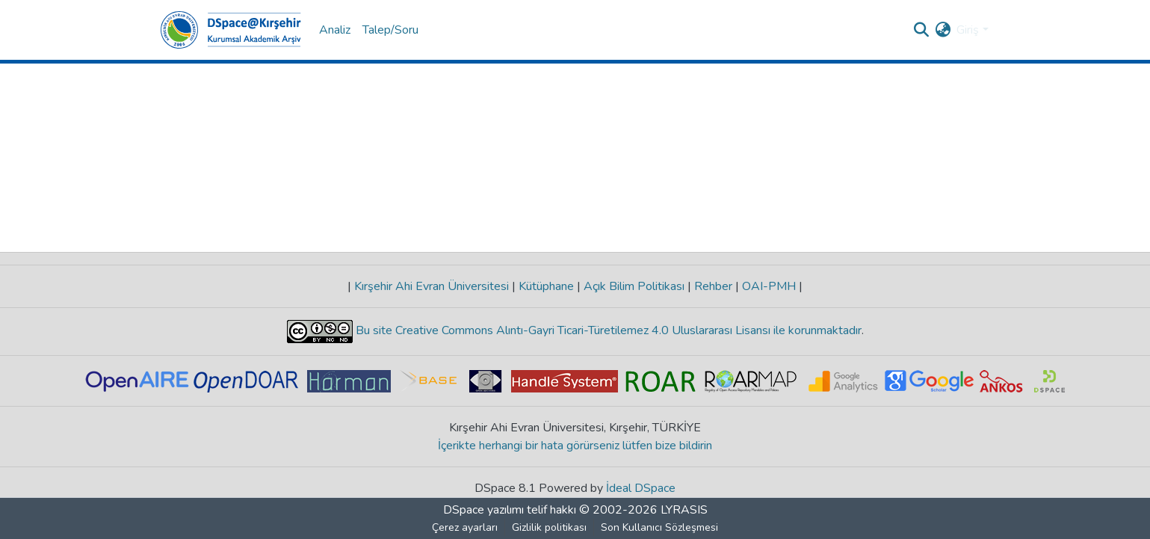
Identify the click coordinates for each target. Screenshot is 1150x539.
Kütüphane (546, 286)
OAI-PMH (769, 286)
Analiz (334, 30)
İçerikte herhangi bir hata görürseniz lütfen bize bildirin (575, 445)
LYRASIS (684, 510)
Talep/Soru (390, 30)
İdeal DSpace (641, 488)
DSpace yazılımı (483, 510)
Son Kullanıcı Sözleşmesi (659, 527)
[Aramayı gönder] (921, 30)
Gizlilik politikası (549, 527)
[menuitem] (942, 30)
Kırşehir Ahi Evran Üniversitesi (431, 286)
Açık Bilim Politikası (634, 286)
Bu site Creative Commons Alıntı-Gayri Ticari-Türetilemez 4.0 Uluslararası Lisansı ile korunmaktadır (607, 330)
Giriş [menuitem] (967, 30)
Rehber (713, 286)
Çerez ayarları (465, 527)
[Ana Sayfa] (231, 30)
